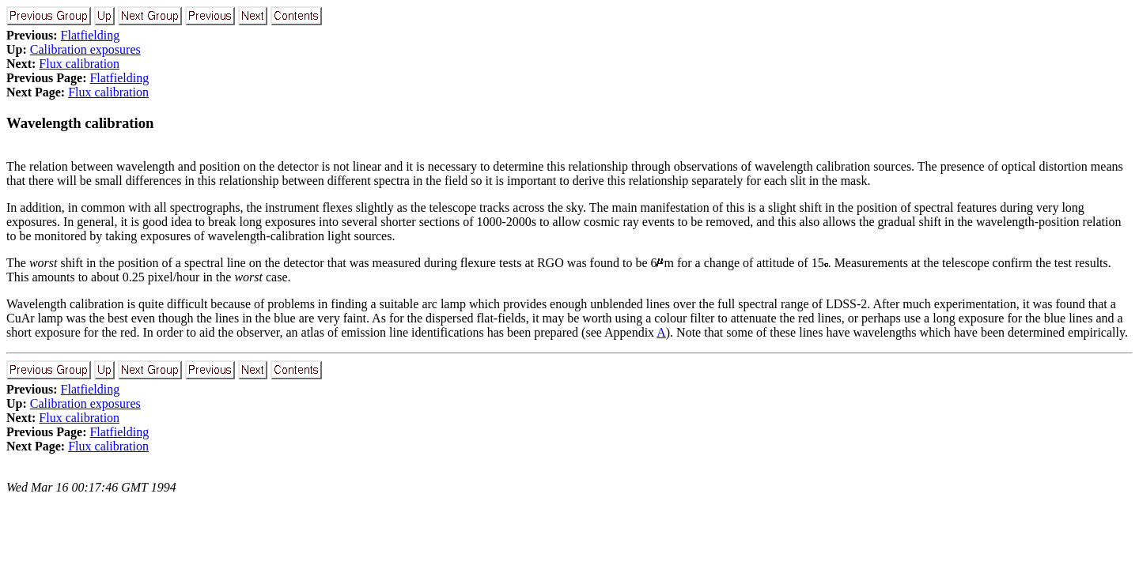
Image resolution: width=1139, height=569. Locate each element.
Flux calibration (79, 63)
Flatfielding (90, 35)
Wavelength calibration (80, 123)
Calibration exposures (85, 49)
